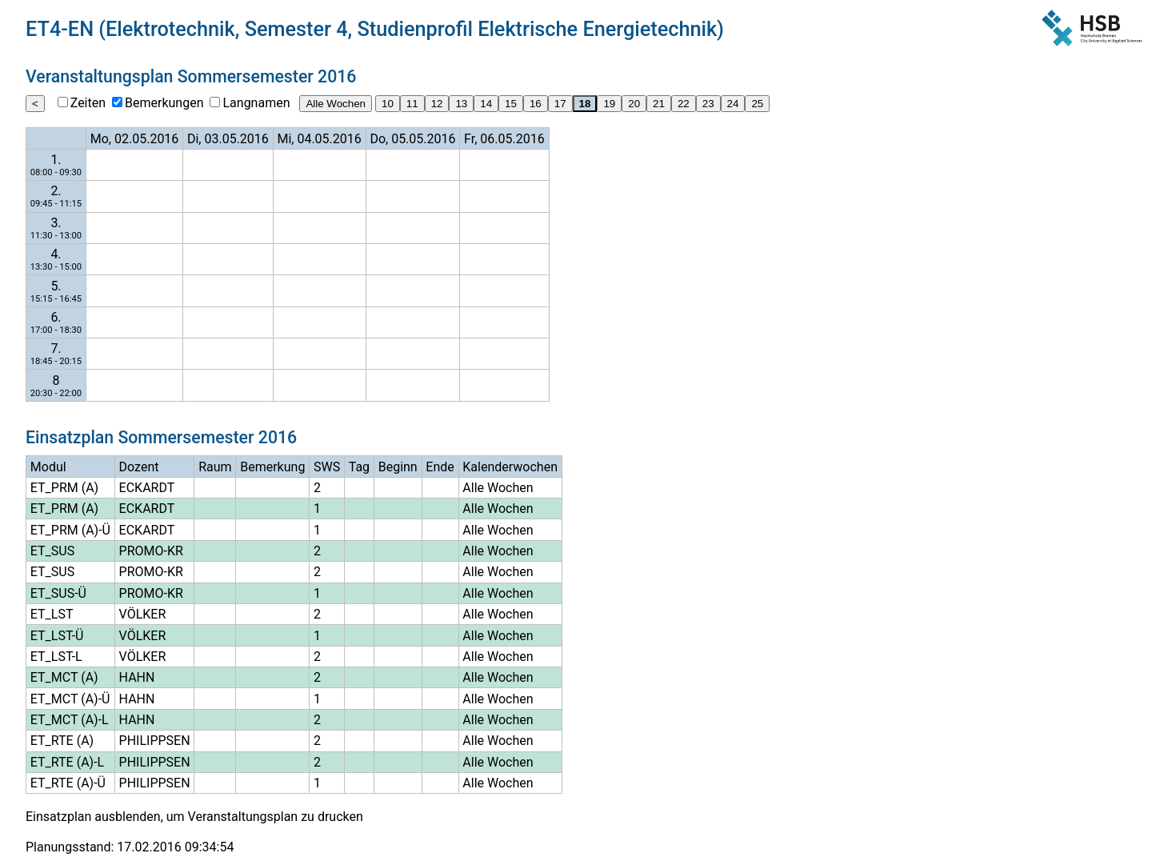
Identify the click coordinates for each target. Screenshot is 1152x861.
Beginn (398, 467)
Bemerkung (272, 467)
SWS (327, 467)
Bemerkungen (164, 102)
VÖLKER (142, 614)
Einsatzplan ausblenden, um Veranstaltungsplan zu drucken (194, 816)
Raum (214, 467)
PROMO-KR (151, 551)
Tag (359, 467)
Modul (48, 467)
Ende (440, 467)
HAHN (137, 677)
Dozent (139, 467)
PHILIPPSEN (154, 740)
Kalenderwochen (510, 467)
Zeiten (88, 102)
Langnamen (256, 102)
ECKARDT (147, 487)
